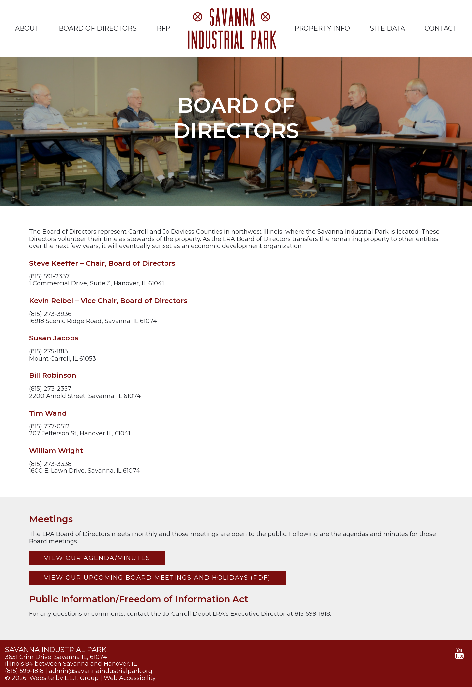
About (27, 28)
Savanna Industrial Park (232, 28)
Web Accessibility (130, 678)
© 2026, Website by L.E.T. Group (52, 678)
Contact (441, 28)
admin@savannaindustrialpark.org (100, 671)
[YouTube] (459, 653)
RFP (163, 28)
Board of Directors (98, 28)
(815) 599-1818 (24, 671)
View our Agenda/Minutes (97, 558)
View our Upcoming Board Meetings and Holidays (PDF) (157, 577)
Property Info (322, 28)
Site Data (387, 28)
